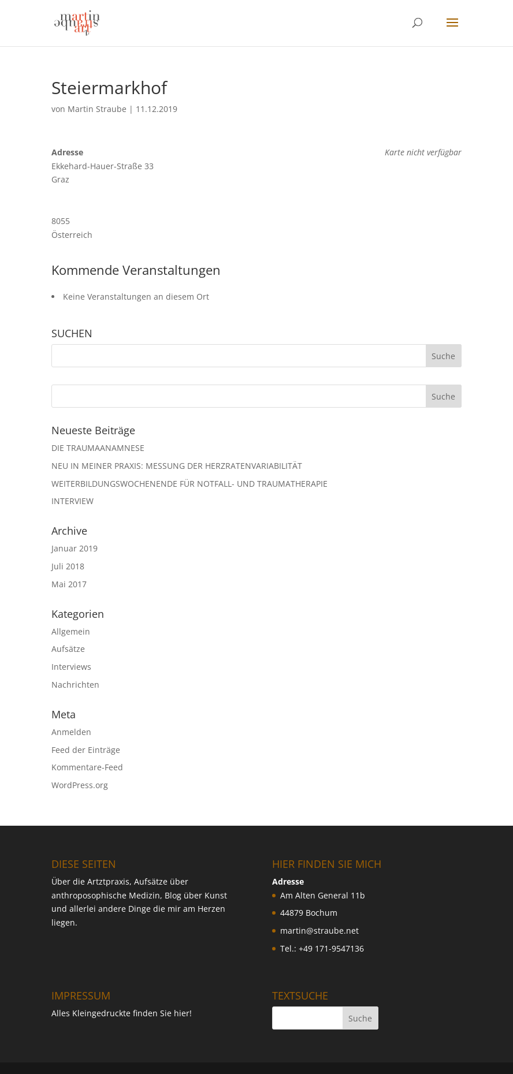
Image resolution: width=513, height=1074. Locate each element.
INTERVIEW (72, 500)
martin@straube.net (319, 930)
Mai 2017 (69, 584)
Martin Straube (97, 108)
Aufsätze (68, 648)
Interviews (71, 666)
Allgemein (70, 631)
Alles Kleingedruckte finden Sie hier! (121, 1013)
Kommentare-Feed (87, 767)
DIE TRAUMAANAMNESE (97, 447)
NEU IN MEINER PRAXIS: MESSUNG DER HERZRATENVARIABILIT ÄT (176, 465)
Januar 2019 (74, 548)
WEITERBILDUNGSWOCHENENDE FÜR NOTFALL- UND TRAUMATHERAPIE (189, 483)
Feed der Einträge (85, 749)
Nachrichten (75, 684)
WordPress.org (79, 785)
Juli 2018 (67, 566)
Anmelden (71, 731)
